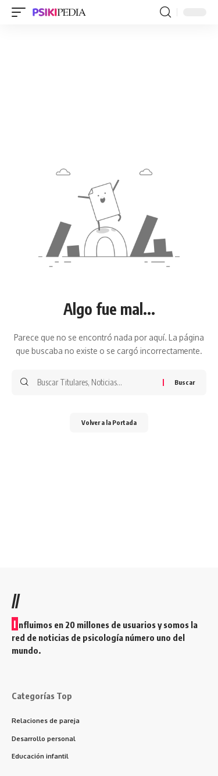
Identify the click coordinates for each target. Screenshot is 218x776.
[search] (165, 12)
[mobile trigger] (21, 12)
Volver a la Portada (109, 422)
